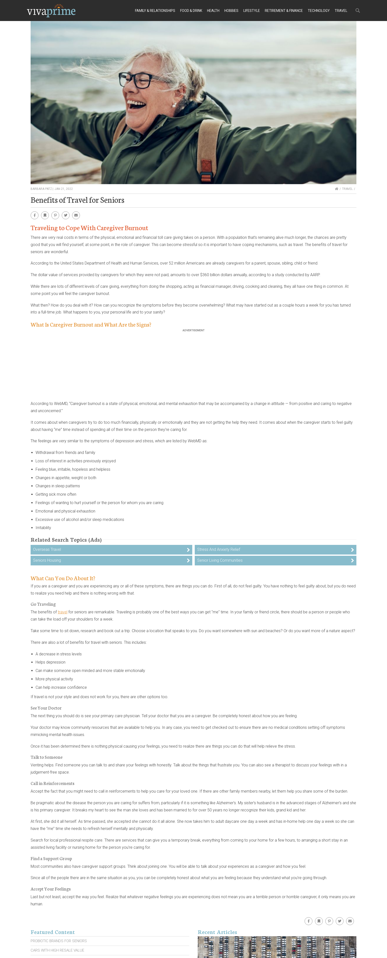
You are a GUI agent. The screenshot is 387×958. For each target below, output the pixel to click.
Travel (341, 11)
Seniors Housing (47, 560)
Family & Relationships (155, 11)
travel (62, 612)
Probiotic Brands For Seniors (59, 941)
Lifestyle (251, 11)
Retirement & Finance (284, 11)
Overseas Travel (47, 549)
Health (213, 11)
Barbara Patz (41, 188)
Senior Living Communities (220, 560)
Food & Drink (191, 11)
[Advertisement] (193, 367)
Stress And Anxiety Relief (218, 549)
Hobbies (231, 11)
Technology (319, 11)
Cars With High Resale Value (57, 950)
